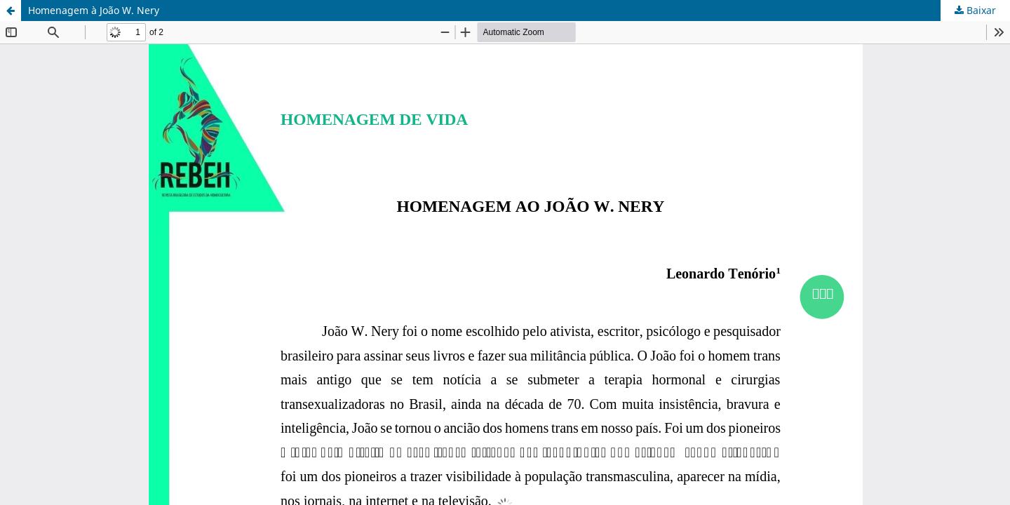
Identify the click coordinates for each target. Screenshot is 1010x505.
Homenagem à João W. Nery (93, 10)
